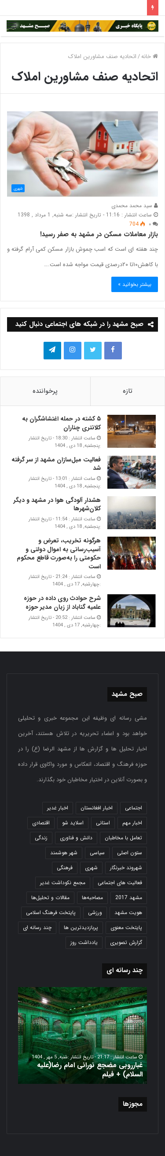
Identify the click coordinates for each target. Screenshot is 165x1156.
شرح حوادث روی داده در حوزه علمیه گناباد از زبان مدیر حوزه (62, 602)
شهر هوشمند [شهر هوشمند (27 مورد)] (63, 853)
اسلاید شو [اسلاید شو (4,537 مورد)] (73, 823)
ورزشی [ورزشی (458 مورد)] (95, 912)
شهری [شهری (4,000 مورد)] (91, 867)
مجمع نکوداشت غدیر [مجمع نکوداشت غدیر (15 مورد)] (62, 882)
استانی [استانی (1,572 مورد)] (103, 823)
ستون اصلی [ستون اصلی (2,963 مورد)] (129, 853)
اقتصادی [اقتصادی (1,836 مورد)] (41, 823)
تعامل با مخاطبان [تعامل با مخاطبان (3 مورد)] (123, 838)
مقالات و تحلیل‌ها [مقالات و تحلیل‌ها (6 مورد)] (50, 897)
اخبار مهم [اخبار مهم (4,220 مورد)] (132, 823)
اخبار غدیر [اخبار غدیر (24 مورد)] (57, 808)
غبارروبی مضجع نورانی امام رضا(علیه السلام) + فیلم (90, 1070)
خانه (149, 56)
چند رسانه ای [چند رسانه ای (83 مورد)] (37, 927)
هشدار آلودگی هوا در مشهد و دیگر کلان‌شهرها (57, 504)
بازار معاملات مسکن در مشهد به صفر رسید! (99, 234)
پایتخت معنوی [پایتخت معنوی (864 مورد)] (126, 927)
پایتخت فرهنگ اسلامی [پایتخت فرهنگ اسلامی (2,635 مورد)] (51, 912)
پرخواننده (45, 391)
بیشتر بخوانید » (134, 284)
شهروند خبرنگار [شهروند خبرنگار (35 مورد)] (126, 867)
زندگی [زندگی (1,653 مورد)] (41, 838)
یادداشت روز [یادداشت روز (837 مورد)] (84, 942)
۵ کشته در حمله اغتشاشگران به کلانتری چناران (61, 423)
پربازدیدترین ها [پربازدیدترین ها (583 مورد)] (81, 927)
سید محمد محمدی (134, 205)
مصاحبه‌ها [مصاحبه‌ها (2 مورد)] (92, 897)
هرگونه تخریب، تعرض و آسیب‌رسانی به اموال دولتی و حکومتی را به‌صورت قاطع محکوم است (59, 553)
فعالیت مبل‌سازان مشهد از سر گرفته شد (56, 464)
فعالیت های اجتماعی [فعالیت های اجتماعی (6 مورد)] (120, 882)
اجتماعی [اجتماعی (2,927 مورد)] (133, 808)
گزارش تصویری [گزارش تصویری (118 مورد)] (126, 942)
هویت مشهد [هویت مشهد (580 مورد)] (128, 912)
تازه (127, 391)
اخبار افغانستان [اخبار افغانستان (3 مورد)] (97, 808)
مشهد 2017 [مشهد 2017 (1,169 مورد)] (128, 897)
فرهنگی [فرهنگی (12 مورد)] (65, 867)
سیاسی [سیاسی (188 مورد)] (97, 853)
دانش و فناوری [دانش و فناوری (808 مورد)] (76, 838)
